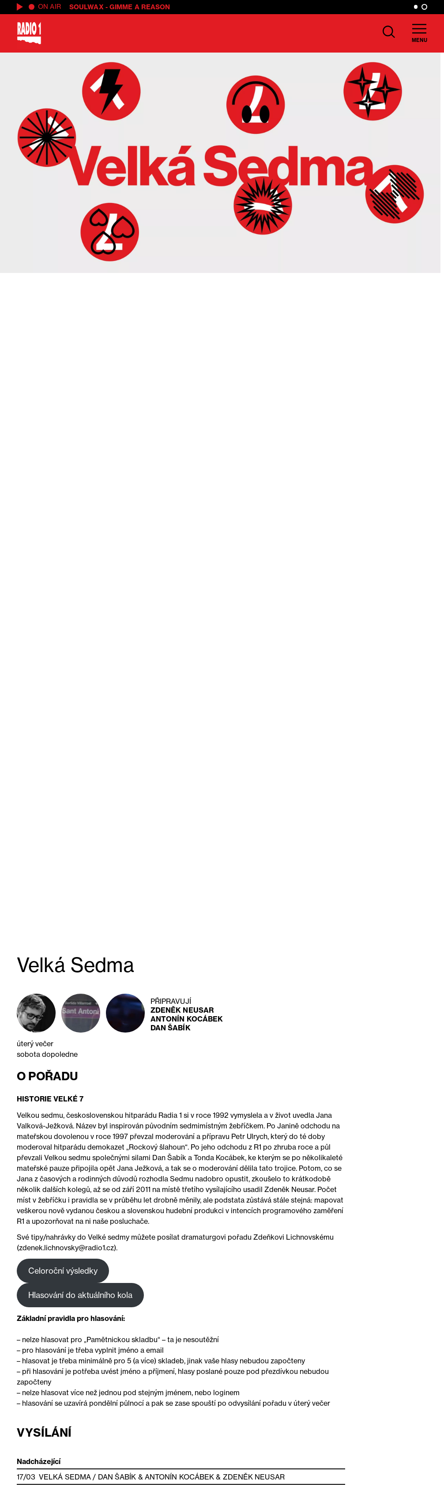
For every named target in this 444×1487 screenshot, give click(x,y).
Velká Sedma (65, 1476)
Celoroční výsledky (63, 1270)
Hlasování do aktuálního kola (80, 1295)
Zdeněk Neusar (182, 1010)
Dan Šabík (171, 1027)
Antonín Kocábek (187, 1018)
